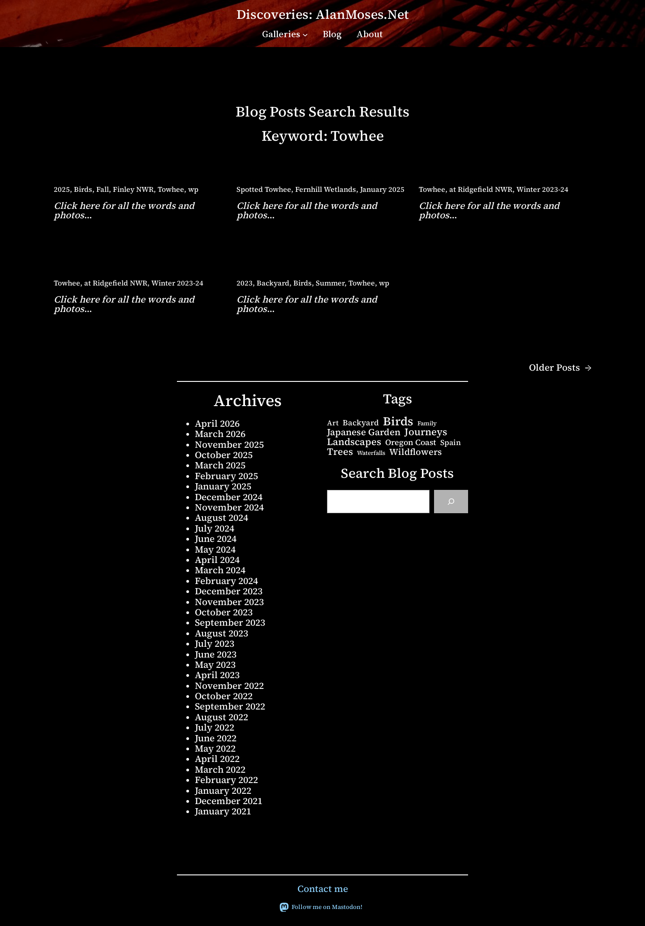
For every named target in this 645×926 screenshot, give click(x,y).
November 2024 (229, 507)
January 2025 (223, 486)
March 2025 (220, 465)
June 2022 (215, 737)
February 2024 (226, 580)
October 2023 (224, 612)
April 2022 (217, 758)
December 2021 (228, 800)
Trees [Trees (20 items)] (340, 452)
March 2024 (220, 569)
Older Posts (560, 367)
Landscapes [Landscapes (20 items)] (354, 442)
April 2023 (217, 674)
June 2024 (215, 538)
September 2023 (230, 622)
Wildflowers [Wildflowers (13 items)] (415, 452)
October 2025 (224, 454)
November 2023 (229, 601)
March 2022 (220, 769)
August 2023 (221, 633)
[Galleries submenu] (305, 34)
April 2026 (217, 423)
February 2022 (226, 779)
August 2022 (221, 716)
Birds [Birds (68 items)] (398, 421)
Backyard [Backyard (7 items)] (361, 423)
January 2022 (223, 790)
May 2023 (215, 664)
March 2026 (220, 433)
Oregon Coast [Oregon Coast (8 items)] (410, 442)
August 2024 (221, 517)
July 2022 (214, 727)
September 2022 (230, 706)
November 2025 (229, 444)
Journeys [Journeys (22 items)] (425, 432)
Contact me (322, 888)
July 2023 (214, 643)
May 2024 (215, 549)
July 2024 (214, 528)
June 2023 (215, 654)
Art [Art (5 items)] (333, 422)
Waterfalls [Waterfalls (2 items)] (371, 453)
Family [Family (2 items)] (427, 423)
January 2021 (223, 811)
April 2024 (217, 559)
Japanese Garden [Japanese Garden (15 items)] (363, 432)
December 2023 (228, 590)
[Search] (451, 501)
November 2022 (229, 685)
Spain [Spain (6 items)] (450, 442)
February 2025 (226, 475)
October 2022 (224, 695)
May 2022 (215, 748)
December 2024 (228, 496)
